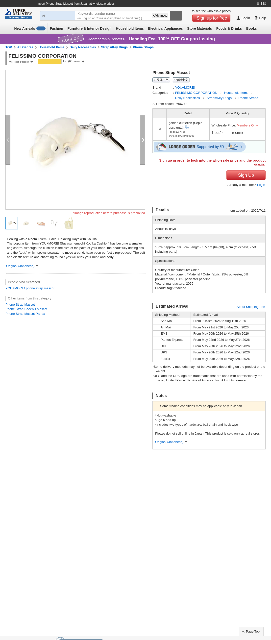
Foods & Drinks (229, 28)
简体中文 (163, 80)
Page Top (253, 631)
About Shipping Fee (251, 307)
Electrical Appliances (165, 28)
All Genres (25, 47)
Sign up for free (212, 18)
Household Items (130, 28)
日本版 (261, 3)
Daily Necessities (83, 47)
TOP (8, 47)
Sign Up (246, 175)
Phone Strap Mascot (20, 304)
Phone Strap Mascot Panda (25, 314)
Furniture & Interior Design (90, 28)
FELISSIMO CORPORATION (196, 93)
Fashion (56, 28)
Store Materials (199, 28)
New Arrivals (30, 28)
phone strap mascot (40, 288)
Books (251, 28)
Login (261, 185)
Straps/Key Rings (114, 47)
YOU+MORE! (15, 288)
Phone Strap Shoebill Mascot (26, 309)
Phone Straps (143, 47)
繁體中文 (182, 80)
